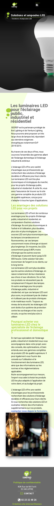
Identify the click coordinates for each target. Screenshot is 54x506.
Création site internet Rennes (27, 504)
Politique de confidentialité (27, 482)
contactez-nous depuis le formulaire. (29, 411)
